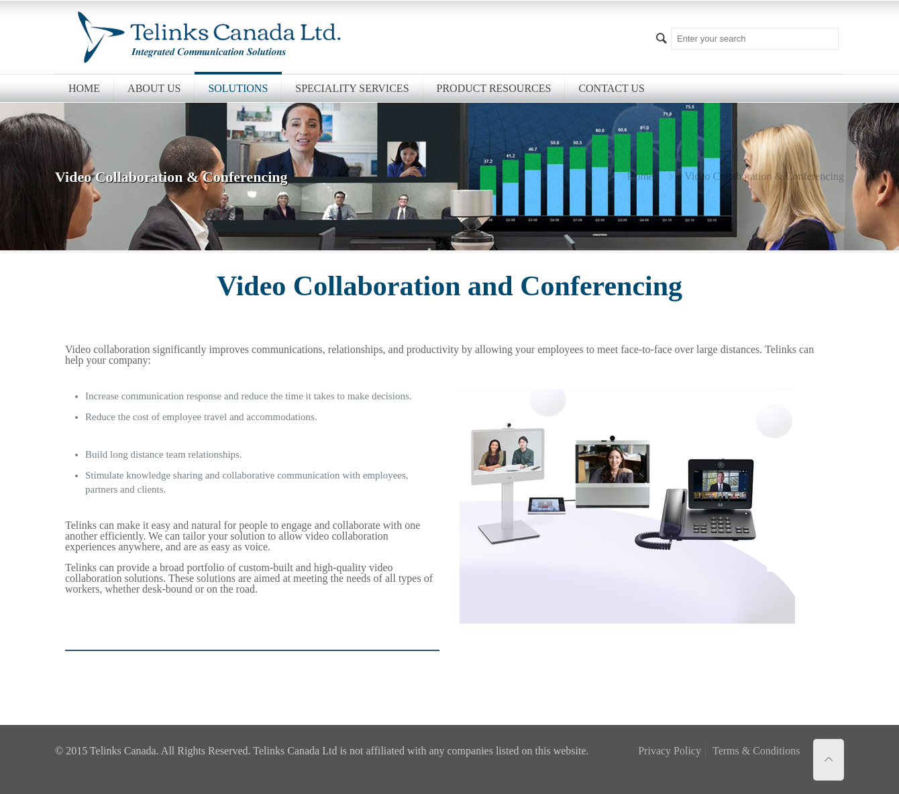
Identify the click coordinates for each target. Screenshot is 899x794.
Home (640, 176)
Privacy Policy (669, 750)
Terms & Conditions (756, 750)
